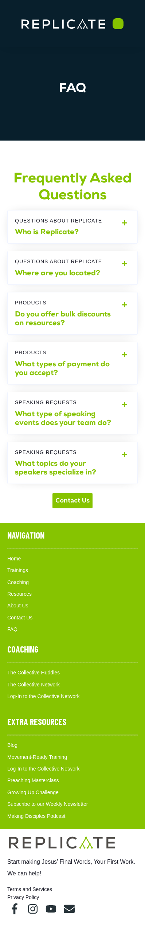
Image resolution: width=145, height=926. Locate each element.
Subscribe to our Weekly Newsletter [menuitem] (47, 804)
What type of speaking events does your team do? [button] (72, 413)
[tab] (72, 227)
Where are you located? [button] (72, 268)
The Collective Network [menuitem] (33, 684)
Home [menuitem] (14, 558)
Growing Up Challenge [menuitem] (33, 792)
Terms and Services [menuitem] (29, 889)
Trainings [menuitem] (17, 570)
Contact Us (72, 500)
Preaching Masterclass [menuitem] (33, 780)
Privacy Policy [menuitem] (23, 897)
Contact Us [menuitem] (19, 617)
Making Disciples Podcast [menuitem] (36, 816)
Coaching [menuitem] (18, 582)
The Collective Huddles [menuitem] (33, 672)
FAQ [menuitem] (12, 629)
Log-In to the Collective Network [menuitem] (43, 696)
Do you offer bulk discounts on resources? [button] (72, 313)
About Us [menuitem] (17, 605)
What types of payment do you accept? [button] (72, 363)
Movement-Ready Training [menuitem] (37, 757)
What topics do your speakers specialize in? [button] (72, 463)
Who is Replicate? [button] (72, 227)
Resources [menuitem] (19, 594)
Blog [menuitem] (12, 745)
